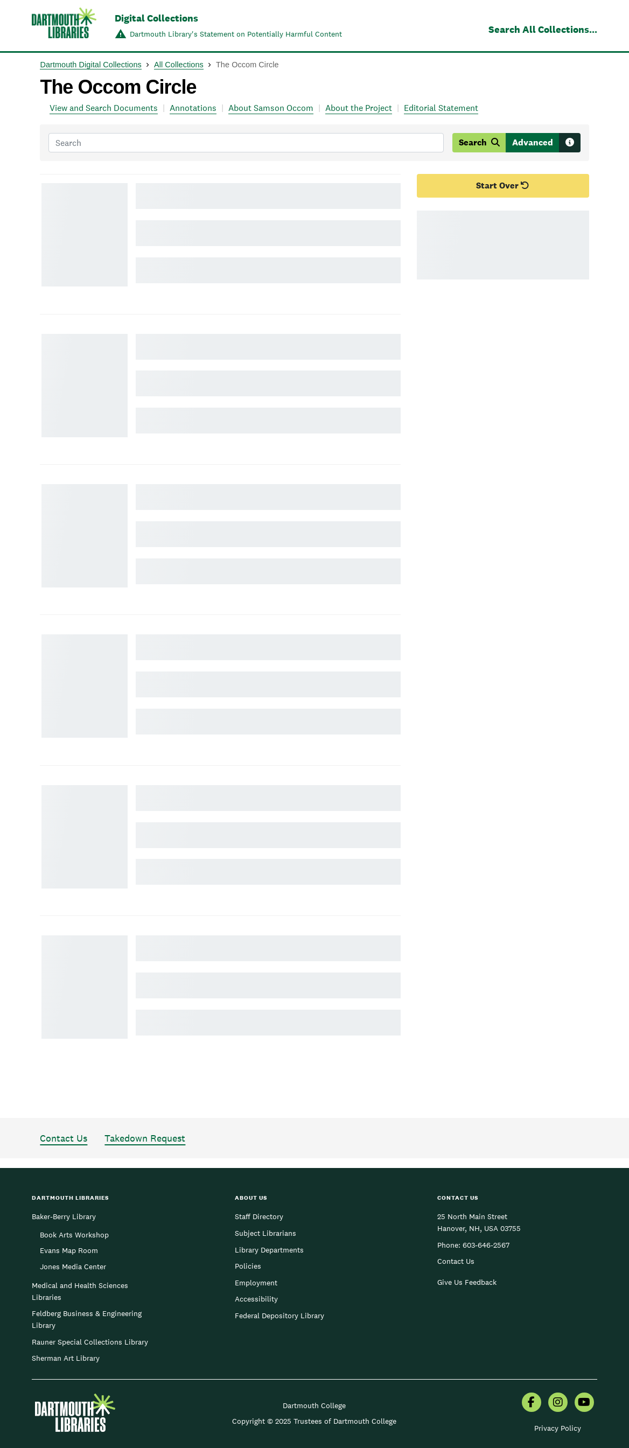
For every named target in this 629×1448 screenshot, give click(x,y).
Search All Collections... (542, 29)
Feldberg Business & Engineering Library (87, 1319)
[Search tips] (570, 142)
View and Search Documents (104, 108)
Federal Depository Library (279, 1315)
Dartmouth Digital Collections (90, 64)
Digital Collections (156, 18)
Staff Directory (259, 1216)
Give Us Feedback (467, 1282)
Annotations (193, 108)
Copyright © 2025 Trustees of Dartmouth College (314, 1421)
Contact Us (63, 1138)
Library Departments (269, 1250)
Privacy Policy (557, 1428)
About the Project (358, 108)
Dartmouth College (314, 1405)
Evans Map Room (69, 1250)
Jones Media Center (73, 1266)
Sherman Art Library (66, 1358)
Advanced (532, 142)
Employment (256, 1283)
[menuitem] (531, 1403)
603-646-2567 (486, 1245)
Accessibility (256, 1299)
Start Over (502, 185)
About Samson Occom (270, 108)
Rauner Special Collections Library (90, 1342)
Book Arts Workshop (74, 1235)
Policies (248, 1266)
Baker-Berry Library (64, 1216)
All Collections (179, 64)
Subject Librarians (265, 1233)
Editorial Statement (441, 108)
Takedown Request (144, 1138)
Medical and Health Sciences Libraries (80, 1291)
